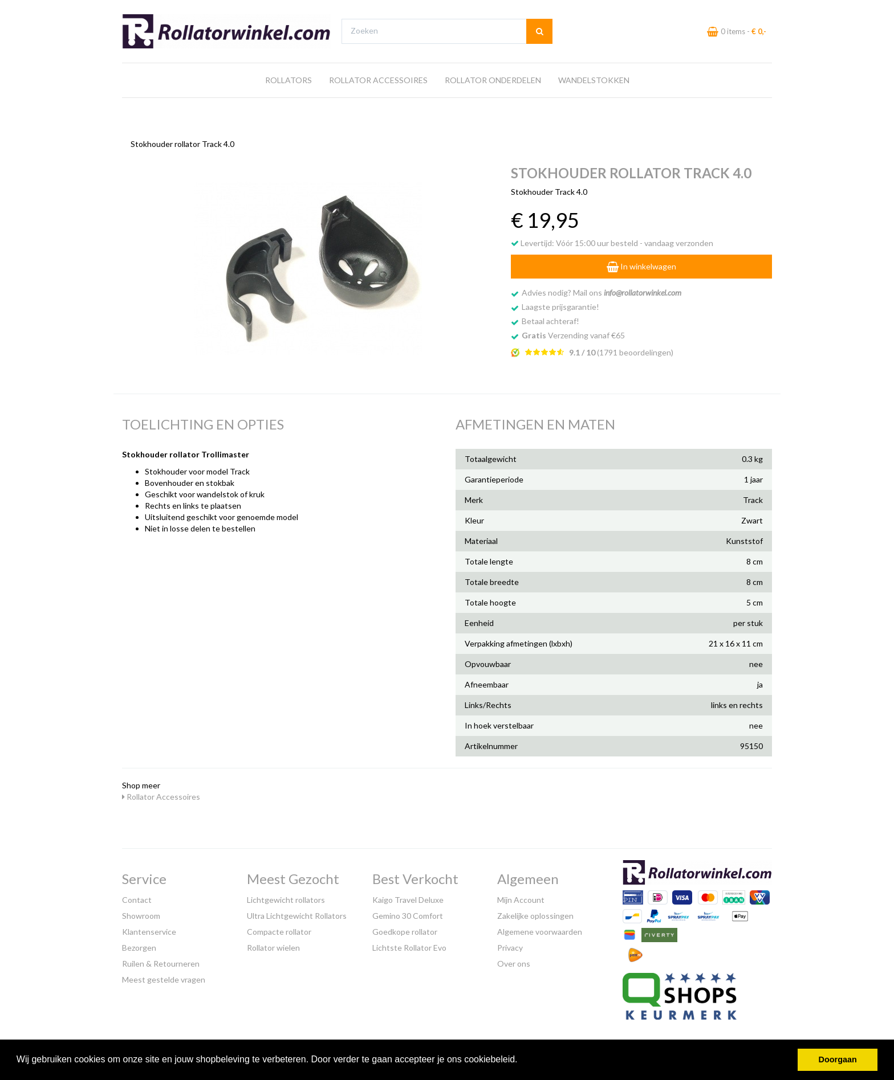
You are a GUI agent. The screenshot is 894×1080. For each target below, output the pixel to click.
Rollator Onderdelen (493, 102)
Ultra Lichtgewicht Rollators (297, 913)
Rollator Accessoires (378, 102)
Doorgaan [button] (838, 1059)
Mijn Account (520, 897)
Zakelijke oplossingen (535, 913)
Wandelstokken (593, 102)
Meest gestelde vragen (163, 977)
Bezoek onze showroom (558, 10)
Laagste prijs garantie (738, 10)
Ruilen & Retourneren (161, 961)
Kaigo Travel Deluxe (408, 897)
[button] (521, 1060)
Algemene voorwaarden (539, 929)
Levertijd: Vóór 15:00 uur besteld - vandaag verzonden (612, 240)
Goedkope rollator (404, 929)
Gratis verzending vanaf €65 (175, 10)
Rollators (288, 102)
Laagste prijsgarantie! (560, 304)
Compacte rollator (279, 929)
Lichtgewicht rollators (286, 897)
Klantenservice (149, 929)
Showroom (141, 913)
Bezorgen (139, 945)
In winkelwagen (641, 263)
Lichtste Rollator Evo (409, 945)
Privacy (510, 945)
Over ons (513, 961)
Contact (137, 897)
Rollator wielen (273, 945)
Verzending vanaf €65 (573, 332)
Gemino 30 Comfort (407, 913)
